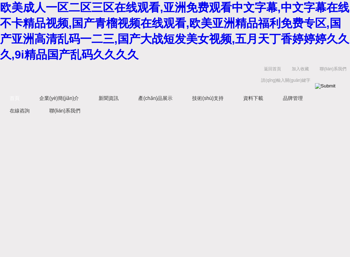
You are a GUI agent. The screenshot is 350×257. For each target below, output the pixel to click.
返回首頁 (272, 68)
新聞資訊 (109, 98)
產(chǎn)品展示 (155, 98)
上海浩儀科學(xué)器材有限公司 (110, 76)
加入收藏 (300, 68)
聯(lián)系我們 (333, 68)
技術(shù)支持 (208, 98)
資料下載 (253, 98)
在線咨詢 (20, 111)
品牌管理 (293, 98)
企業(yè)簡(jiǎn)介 (59, 98)
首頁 (15, 98)
